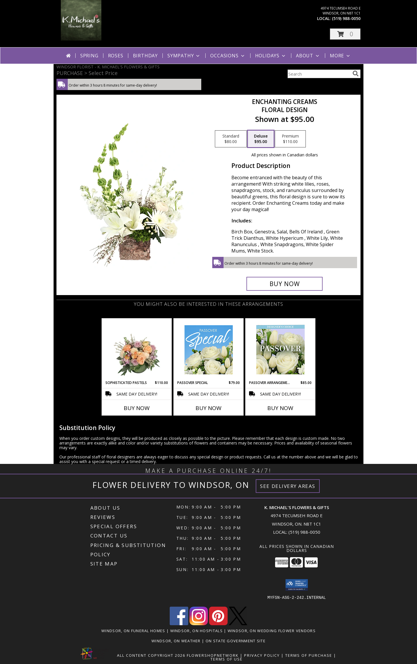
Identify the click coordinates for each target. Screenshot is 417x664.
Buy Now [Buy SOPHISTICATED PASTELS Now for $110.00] (137, 408)
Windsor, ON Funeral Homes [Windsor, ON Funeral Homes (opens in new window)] (133, 630)
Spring (89, 55)
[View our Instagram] (198, 623)
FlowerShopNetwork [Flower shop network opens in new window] (213, 655)
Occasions (227, 55)
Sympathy (184, 55)
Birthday (145, 55)
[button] (345, 34)
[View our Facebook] (179, 623)
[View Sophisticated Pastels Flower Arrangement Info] (137, 349)
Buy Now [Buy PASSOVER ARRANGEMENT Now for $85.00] (280, 408)
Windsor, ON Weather (176, 640)
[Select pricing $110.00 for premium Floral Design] (290, 139)
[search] (355, 73)
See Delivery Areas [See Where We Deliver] (287, 486)
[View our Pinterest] (218, 623)
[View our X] (238, 623)
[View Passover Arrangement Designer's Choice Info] (280, 349)
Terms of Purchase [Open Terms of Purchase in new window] (308, 655)
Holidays (270, 55)
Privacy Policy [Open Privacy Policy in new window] (262, 655)
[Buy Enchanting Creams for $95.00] (284, 284)
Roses (115, 55)
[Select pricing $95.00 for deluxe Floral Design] (261, 139)
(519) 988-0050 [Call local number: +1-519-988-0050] (346, 18)
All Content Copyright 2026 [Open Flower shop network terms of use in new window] (151, 655)
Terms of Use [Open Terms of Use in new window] (227, 659)
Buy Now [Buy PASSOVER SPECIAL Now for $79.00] (208, 408)
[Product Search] (319, 74)
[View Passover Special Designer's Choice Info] (208, 349)
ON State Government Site (236, 640)
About (308, 55)
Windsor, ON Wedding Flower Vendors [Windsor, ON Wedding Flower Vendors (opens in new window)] (272, 630)
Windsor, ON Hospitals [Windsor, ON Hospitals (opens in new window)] (196, 630)
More (340, 55)
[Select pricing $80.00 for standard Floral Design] (230, 139)
